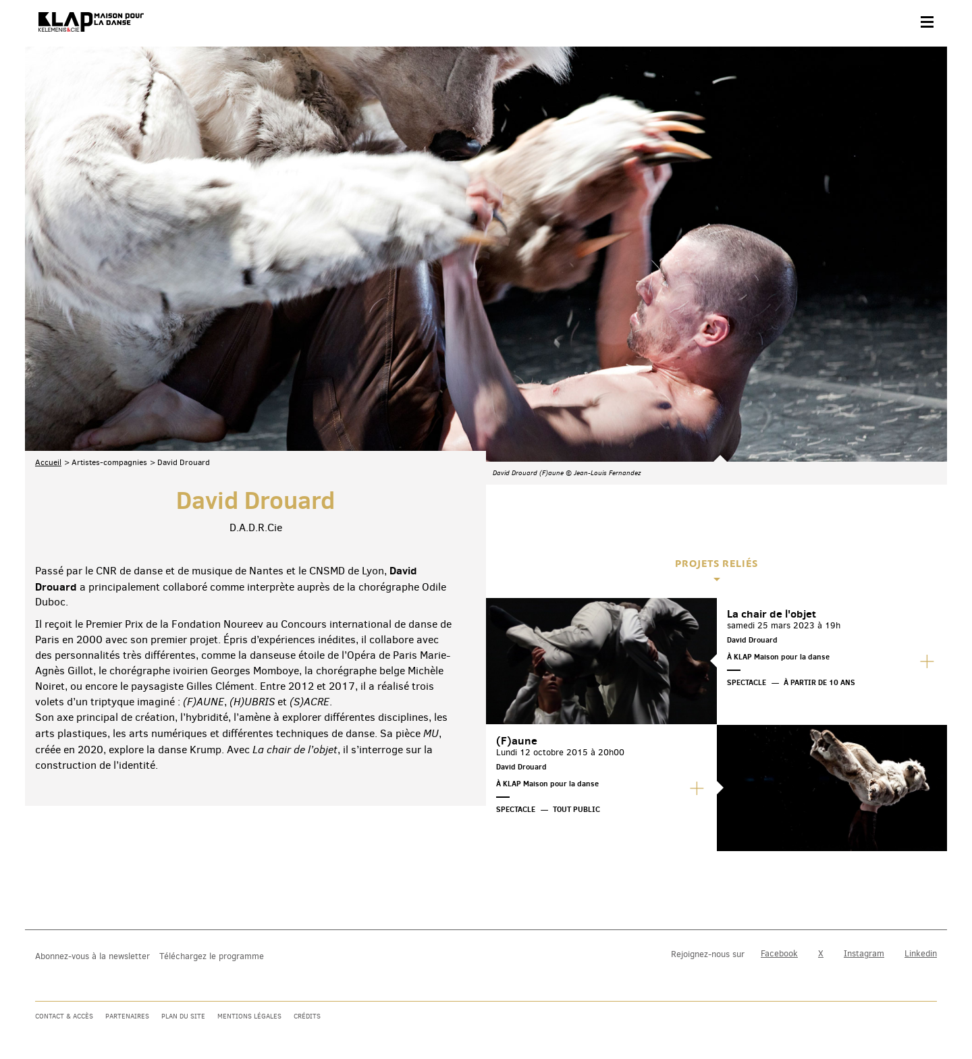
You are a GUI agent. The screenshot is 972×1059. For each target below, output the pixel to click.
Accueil (48, 327)
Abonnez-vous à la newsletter (92, 956)
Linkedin (921, 953)
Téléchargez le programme (211, 956)
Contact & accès (64, 1016)
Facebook (779, 953)
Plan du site (183, 1016)
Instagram (864, 953)
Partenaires (127, 1016)
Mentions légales (249, 1016)
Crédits (307, 1016)
